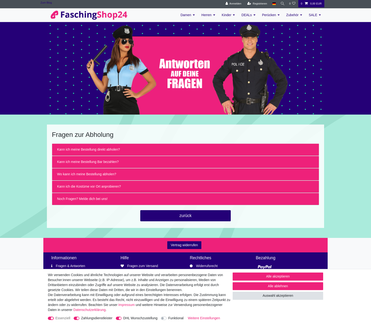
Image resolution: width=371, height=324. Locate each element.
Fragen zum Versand (142, 266)
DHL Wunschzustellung (140, 318)
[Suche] (281, 3)
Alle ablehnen (278, 286)
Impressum (126, 305)
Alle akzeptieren (278, 276)
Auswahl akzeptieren (277, 295)
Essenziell (62, 318)
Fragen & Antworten (70, 266)
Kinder (226, 15)
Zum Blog (46, 2)
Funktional (176, 318)
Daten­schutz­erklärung (89, 310)
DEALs (246, 15)
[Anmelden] (232, 3)
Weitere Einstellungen (204, 318)
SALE (313, 15)
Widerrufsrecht (207, 266)
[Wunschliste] (292, 3)
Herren (206, 15)
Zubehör (292, 15)
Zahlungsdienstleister (96, 318)
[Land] (272, 3)
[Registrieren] (255, 3)
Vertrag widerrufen (184, 245)
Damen (186, 15)
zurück (185, 215)
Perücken (269, 15)
